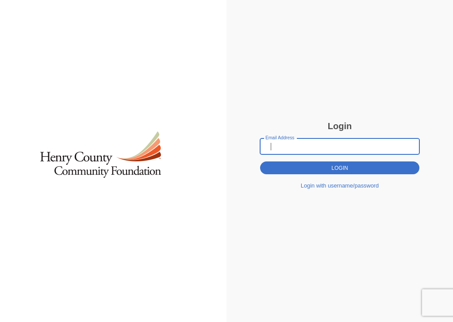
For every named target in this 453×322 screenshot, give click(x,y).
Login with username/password (340, 185)
